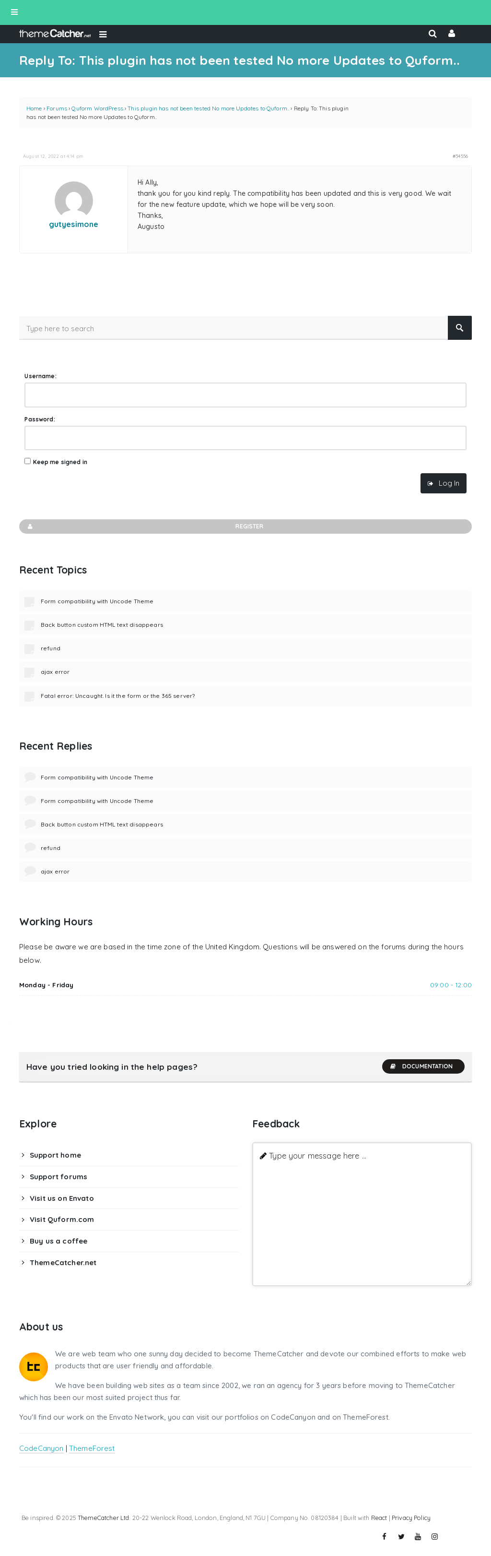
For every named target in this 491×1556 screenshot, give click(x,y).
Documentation (421, 1066)
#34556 (460, 156)
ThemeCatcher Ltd (103, 1517)
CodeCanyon (41, 1448)
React (379, 1517)
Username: (40, 376)
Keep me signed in (60, 462)
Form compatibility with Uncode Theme (97, 601)
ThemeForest (92, 1448)
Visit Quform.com (62, 1219)
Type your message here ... (317, 1155)
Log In (449, 483)
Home (34, 108)
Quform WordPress (97, 108)
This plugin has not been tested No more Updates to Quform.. (208, 108)
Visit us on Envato (62, 1198)
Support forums (58, 1176)
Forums (57, 108)
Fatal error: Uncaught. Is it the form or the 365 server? (118, 695)
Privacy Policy (411, 1517)
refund (50, 648)
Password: (39, 419)
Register (145, 526)
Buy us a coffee (58, 1240)
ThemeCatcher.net (63, 1262)
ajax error (55, 671)
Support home (55, 1155)
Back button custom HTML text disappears (102, 624)
